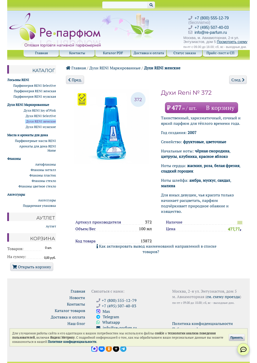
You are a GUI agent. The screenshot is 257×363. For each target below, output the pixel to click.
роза (208, 165)
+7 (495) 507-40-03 (212, 27)
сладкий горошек (177, 171)
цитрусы (169, 156)
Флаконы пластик (42, 175)
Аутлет (51, 226)
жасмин (194, 165)
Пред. (75, 80)
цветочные (216, 141)
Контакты (77, 52)
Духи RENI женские (162, 68)
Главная (41, 52)
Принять (236, 337)
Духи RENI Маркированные (115, 68)
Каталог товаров (70, 310)
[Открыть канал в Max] (94, 348)
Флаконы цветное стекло (37, 186)
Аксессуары (47, 200)
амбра (195, 180)
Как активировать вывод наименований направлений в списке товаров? (156, 248)
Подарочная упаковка (39, 206)
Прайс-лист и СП (220, 52)
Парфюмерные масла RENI (35, 141)
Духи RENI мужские (41, 127)
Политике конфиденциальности (72, 342)
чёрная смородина (212, 151)
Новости (77, 297)
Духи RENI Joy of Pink (40, 110)
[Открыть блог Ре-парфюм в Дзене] (116, 348)
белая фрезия (226, 165)
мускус (209, 180)
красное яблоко (213, 156)
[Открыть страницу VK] (102, 348)
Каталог (43, 70)
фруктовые (193, 141)
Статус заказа (184, 52)
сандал (223, 180)
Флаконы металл (43, 170)
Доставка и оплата (149, 52)
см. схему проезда (223, 296)
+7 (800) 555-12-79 (212, 18)
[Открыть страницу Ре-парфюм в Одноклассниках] (109, 348)
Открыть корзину (31, 267)
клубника (188, 156)
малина (168, 185)
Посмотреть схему (232, 42)
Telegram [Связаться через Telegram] (107, 316)
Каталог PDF (113, 52)
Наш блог (76, 323)
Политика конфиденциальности (202, 323)
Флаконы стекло (44, 181)
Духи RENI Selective (41, 116)
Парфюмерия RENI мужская (34, 96)
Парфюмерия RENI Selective (34, 86)
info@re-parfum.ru (211, 32)
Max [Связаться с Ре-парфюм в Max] (103, 311)
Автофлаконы (45, 164)
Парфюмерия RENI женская (35, 91)
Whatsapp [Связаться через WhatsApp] (108, 322)
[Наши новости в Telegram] (123, 348)
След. (238, 80)
